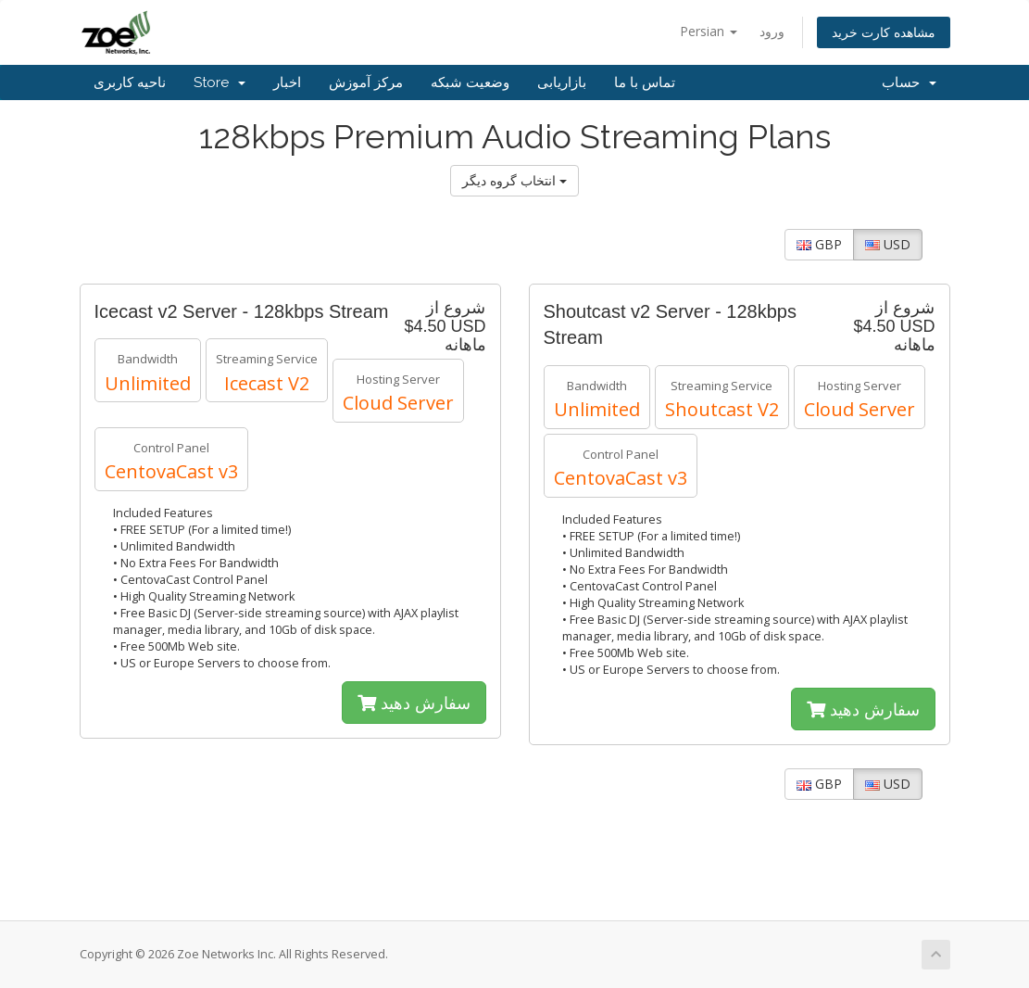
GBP (819, 244)
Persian (708, 31)
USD (887, 244)
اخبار (287, 82)
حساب (909, 82)
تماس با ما (644, 82)
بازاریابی (561, 82)
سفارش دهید (414, 702)
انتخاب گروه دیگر (514, 180)
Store (219, 82)
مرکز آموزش (366, 82)
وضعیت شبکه (470, 82)
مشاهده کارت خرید (883, 32)
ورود (771, 31)
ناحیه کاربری (130, 82)
